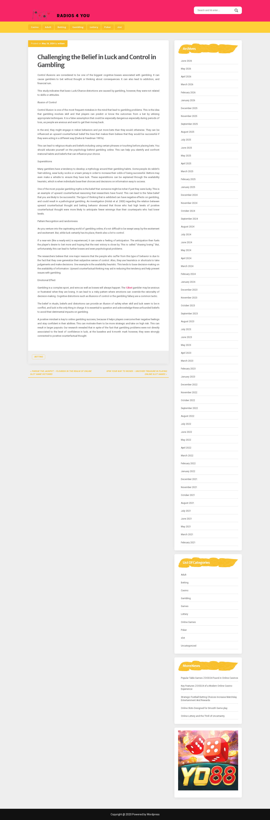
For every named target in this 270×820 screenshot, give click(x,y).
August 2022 (187, 416)
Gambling (77, 27)
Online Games (188, 622)
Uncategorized (188, 645)
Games (184, 606)
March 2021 (187, 534)
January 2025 (188, 187)
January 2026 (188, 100)
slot (119, 27)
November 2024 (189, 203)
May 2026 (186, 68)
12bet (129, 287)
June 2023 (186, 337)
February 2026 (188, 92)
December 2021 (189, 479)
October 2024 (188, 211)
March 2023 (187, 361)
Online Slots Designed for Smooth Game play (204, 708)
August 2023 (187, 321)
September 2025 (189, 124)
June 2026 (186, 61)
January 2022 (188, 471)
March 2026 (187, 84)
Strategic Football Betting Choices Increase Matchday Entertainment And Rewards (209, 699)
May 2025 (186, 155)
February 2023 (188, 368)
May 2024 (186, 250)
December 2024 (189, 195)
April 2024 (186, 258)
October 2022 (188, 400)
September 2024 (189, 219)
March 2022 (187, 455)
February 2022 (188, 463)
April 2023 (186, 353)
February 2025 (188, 179)
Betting (62, 27)
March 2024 (187, 266)
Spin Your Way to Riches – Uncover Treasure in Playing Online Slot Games (136, 372)
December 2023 (189, 290)
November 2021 (189, 487)
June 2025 (186, 148)
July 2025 (186, 139)
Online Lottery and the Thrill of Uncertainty (203, 716)
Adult (48, 27)
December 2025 (189, 108)
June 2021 (186, 518)
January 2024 (188, 282)
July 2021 (186, 511)
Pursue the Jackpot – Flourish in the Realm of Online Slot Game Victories (60, 372)
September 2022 (189, 408)
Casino (35, 27)
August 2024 (187, 226)
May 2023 (186, 345)
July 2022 (186, 424)
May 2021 (186, 526)
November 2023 (189, 297)
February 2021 (188, 542)
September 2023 (189, 313)
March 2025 (187, 171)
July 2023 (186, 329)
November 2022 (189, 392)
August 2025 (187, 132)
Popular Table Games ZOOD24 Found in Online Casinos (209, 678)
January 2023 (188, 376)
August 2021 (187, 503)
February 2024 (188, 274)
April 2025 (186, 163)
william (61, 43)
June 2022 (186, 432)
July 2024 (186, 234)
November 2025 (189, 116)
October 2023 (188, 305)
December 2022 (189, 384)
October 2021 (188, 495)
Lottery (94, 27)
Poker (107, 27)
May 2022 (186, 440)
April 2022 (186, 447)
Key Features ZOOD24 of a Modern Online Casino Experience (206, 687)
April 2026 (186, 76)
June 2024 (186, 242)
